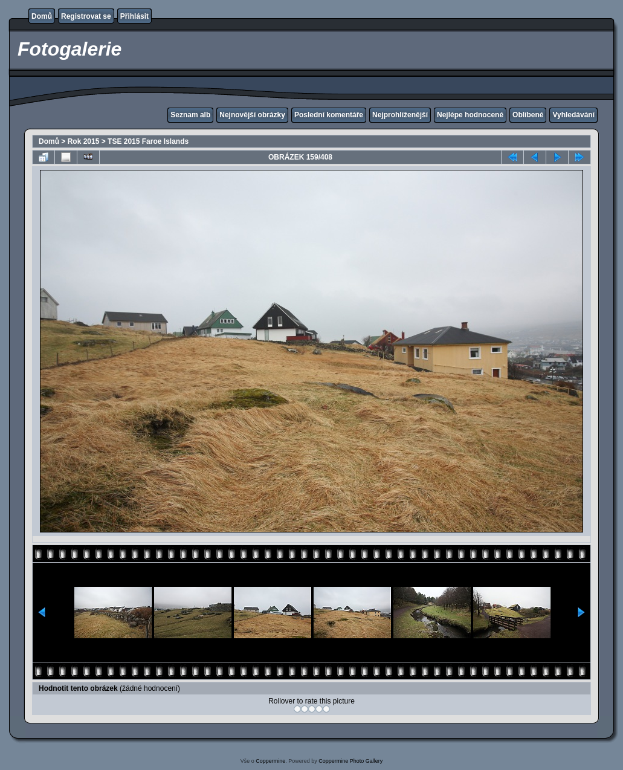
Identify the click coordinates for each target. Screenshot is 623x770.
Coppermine (270, 761)
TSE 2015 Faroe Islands (148, 141)
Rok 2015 (84, 141)
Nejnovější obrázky (252, 115)
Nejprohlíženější (400, 115)
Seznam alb (190, 115)
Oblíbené (527, 115)
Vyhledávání (573, 115)
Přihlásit (134, 16)
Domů (41, 16)
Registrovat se (86, 16)
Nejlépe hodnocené (470, 115)
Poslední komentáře (328, 115)
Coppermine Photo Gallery (350, 761)
